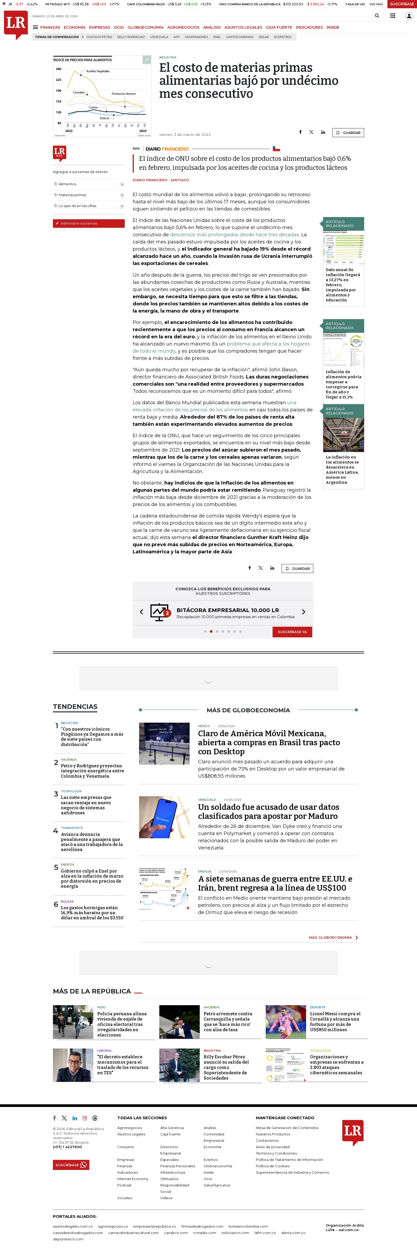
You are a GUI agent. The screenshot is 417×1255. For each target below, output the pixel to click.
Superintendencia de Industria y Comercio (292, 1172)
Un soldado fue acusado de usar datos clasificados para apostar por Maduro (268, 811)
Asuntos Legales (131, 1134)
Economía (212, 1147)
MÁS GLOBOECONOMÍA (330, 937)
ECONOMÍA (74, 27)
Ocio (208, 1179)
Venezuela (159, 37)
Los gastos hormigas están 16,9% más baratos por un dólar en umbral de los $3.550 (92, 912)
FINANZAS (50, 27)
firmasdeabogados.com (202, 1226)
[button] (140, 612)
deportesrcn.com (68, 1239)
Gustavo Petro (99, 37)
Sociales (124, 1198)
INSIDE (333, 27)
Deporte (318, 1007)
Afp (177, 37)
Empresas (125, 1159)
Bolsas (67, 901)
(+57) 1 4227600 (67, 1147)
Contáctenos (267, 1140)
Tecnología (71, 791)
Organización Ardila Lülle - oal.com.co (345, 1227)
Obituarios (169, 1179)
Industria (69, 723)
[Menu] (36, 27)
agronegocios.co (113, 1226)
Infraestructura (172, 1172)
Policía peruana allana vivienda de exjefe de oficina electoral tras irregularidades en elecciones (122, 1024)
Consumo (125, 1147)
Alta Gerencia (172, 1128)
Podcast (124, 1185)
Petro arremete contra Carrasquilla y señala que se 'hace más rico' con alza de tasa (228, 1021)
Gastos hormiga (239, 37)
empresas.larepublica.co (154, 1226)
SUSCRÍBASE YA (292, 632)
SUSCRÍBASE (402, 4)
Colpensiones (196, 37)
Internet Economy (132, 1179)
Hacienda (69, 759)
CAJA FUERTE (279, 27)
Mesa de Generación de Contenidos (287, 1128)
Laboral (104, 1050)
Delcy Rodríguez (131, 37)
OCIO (119, 27)
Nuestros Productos (273, 1134)
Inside (209, 1172)
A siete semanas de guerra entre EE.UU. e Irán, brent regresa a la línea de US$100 (275, 883)
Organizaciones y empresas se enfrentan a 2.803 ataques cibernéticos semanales (337, 1064)
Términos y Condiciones (276, 1153)
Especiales (169, 1159)
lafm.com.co (265, 1233)
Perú (101, 1007)
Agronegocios (129, 1128)
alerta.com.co (293, 1233)
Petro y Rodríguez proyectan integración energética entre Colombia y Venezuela (92, 770)
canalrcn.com (176, 1233)
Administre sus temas (76, 223)
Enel (217, 37)
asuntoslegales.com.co (73, 1226)
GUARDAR (348, 132)
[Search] (377, 16)
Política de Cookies (272, 1166)
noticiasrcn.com (235, 1233)
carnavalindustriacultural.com (133, 1233)
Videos (166, 1198)
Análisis (210, 1128)
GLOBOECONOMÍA (146, 27)
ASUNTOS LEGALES (243, 27)
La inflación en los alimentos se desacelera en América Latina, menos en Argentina (342, 470)
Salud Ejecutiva (217, 1185)
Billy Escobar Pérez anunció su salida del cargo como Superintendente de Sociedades (226, 1067)
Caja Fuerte (170, 1134)
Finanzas (124, 1166)
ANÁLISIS (212, 27)
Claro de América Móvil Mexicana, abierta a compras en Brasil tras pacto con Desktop (269, 742)
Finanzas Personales (177, 1166)
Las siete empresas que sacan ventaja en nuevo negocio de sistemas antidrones (86, 805)
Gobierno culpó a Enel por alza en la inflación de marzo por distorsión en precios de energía (92, 879)
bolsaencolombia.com (248, 1226)
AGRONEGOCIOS (183, 27)
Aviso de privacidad (273, 1147)
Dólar (264, 37)
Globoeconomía (218, 1166)
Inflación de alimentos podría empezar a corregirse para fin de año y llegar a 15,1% (343, 384)
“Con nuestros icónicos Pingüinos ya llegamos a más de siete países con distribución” (92, 737)
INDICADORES (309, 27)
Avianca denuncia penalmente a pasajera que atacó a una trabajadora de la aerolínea (92, 842)
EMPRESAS (99, 27)
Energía (67, 864)
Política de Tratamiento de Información (289, 1159)
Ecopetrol (283, 37)
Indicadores (127, 1172)
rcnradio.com (204, 1233)
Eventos (211, 1159)
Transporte (72, 828)
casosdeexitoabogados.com (78, 1233)
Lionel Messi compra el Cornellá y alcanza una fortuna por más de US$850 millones (335, 1021)
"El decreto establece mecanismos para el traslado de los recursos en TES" (122, 1064)
